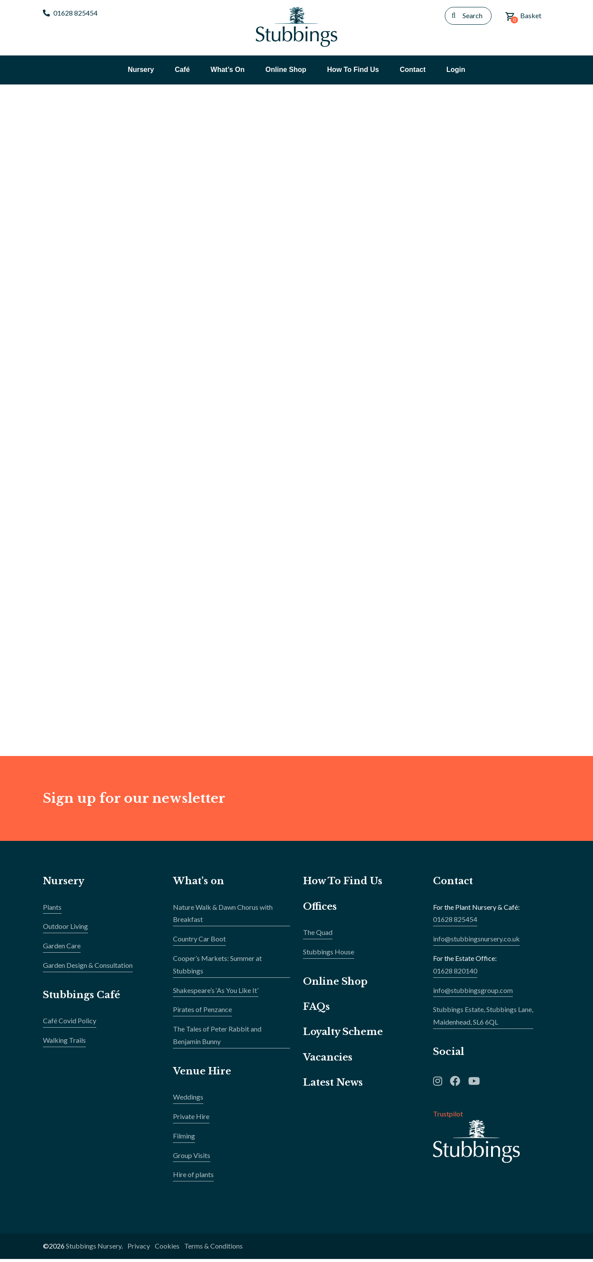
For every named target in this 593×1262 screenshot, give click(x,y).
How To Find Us (343, 884)
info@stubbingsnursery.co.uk (476, 942)
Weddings (188, 1100)
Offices (320, 909)
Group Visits (191, 1158)
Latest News (333, 1085)
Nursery (64, 884)
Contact (453, 884)
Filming (184, 1139)
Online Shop (335, 984)
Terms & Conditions (213, 1249)
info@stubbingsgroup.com (473, 993)
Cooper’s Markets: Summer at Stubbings (217, 967)
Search (472, 15)
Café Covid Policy (69, 1023)
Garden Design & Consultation (88, 968)
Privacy (138, 1249)
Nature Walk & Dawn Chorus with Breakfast (223, 916)
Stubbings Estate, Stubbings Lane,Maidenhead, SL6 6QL (483, 1019)
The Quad (317, 935)
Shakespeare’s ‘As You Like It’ (215, 993)
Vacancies (328, 1060)
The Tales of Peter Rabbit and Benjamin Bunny (217, 1038)
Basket (523, 17)
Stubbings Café (82, 998)
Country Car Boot (199, 942)
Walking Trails (64, 1043)
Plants (52, 910)
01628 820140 (455, 974)
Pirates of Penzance (202, 1013)
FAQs (316, 1009)
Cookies (167, 1249)
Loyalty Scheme (343, 1035)
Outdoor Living (65, 929)
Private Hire (191, 1119)
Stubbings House (328, 955)
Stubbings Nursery (93, 1249)
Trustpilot (448, 1117)
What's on (199, 884)
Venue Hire (202, 1074)
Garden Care (62, 948)
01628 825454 (70, 13)
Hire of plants (193, 1177)
